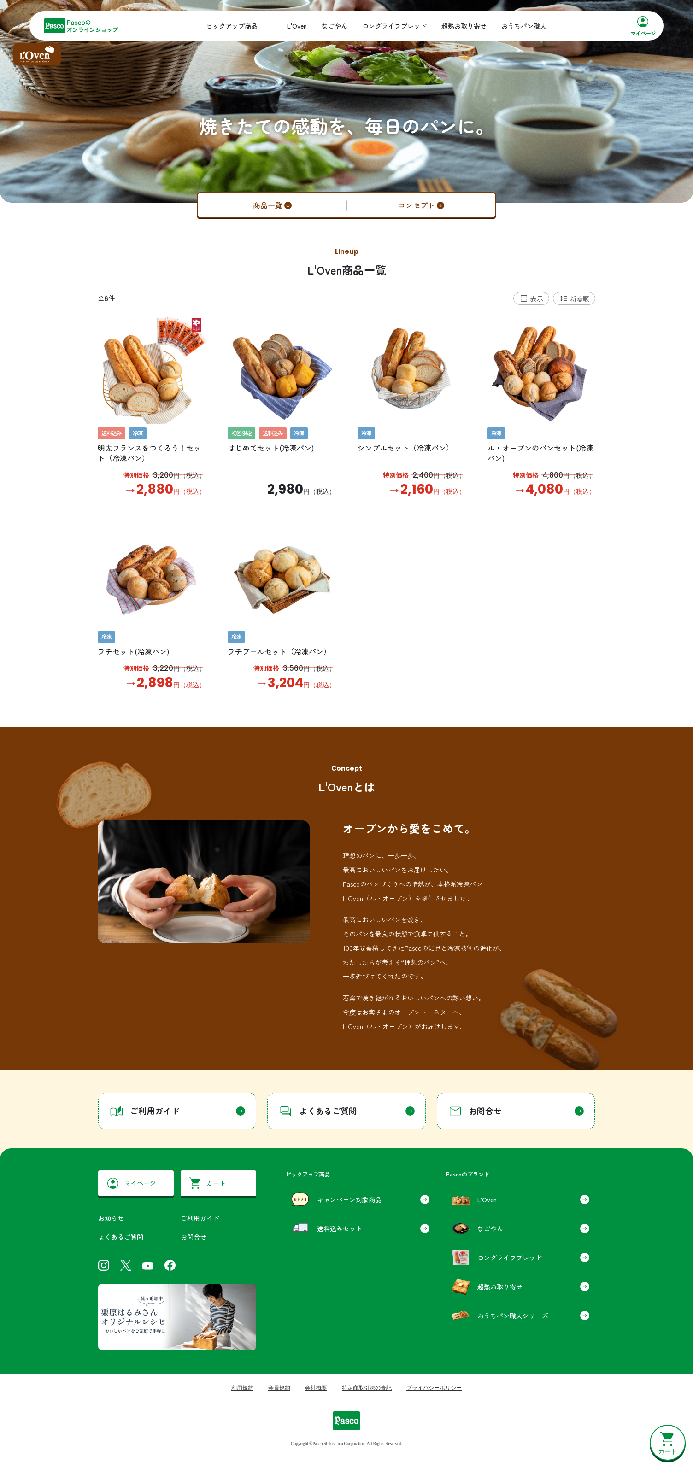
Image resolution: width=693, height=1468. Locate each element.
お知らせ (111, 1217)
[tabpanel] (346, 503)
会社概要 (316, 1388)
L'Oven (297, 25)
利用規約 (242, 1388)
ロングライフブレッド (394, 25)
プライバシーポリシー (434, 1388)
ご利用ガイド (200, 1217)
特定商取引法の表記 (367, 1388)
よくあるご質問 (120, 1236)
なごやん (334, 25)
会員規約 (279, 1388)
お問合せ (193, 1236)
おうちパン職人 (523, 25)
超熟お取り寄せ (464, 25)
